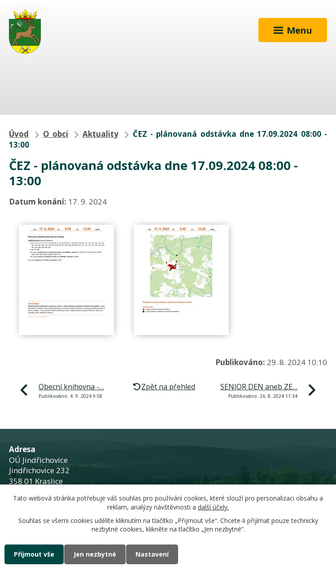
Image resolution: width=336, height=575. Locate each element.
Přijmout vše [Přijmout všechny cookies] (34, 554)
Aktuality (100, 134)
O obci (55, 134)
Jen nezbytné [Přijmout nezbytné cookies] (95, 554)
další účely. (213, 507)
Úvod (19, 134)
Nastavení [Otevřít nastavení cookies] (152, 554)
